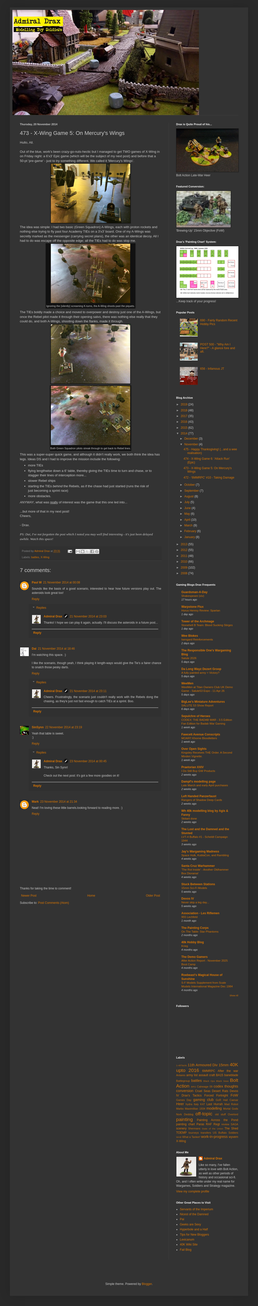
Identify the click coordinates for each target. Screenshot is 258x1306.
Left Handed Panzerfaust (198, 796)
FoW (234, 1095)
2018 (184, 410)
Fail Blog (186, 1249)
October (190, 484)
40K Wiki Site (188, 1244)
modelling (214, 1108)
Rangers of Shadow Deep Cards (201, 799)
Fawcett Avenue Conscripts (200, 734)
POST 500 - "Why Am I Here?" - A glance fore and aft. (217, 348)
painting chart (185, 1124)
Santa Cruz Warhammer (198, 866)
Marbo (180, 1108)
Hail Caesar (230, 1099)
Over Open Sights (193, 749)
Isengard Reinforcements (197, 639)
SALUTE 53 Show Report (197, 705)
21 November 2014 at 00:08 (61, 582)
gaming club (203, 1100)
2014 (184, 433)
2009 (184, 567)
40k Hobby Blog (192, 942)
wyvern (233, 1137)
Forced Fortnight (216, 1095)
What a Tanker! (191, 1136)
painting (184, 1119)
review (225, 1124)
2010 (184, 561)
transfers (206, 1132)
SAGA (234, 1124)
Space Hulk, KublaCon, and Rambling (205, 855)
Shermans (194, 1128)
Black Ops (209, 1081)
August (189, 496)
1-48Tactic (181, 1065)
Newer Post (28, 895)
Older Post (153, 895)
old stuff (220, 1114)
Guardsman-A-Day (194, 592)
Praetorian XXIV (192, 767)
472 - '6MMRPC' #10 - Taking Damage (209, 477)
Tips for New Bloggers (194, 1234)
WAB (179, 1137)
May (187, 514)
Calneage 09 (205, 1086)
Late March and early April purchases (204, 785)
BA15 (219, 1075)
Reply (35, 599)
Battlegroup (183, 1080)
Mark (35, 801)
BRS (193, 1086)
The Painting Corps (195, 928)
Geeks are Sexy (190, 1224)
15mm (223, 1065)
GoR (218, 1099)
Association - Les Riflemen (200, 913)
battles (35, 557)
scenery (181, 1128)
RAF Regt (213, 1124)
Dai (34, 648)
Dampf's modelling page (198, 781)
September (192, 490)
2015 (184, 427)
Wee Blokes (189, 636)
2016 (184, 422)
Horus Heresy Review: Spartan (200, 610)
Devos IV (187, 898)
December (191, 438)
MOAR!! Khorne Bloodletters (199, 738)
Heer (180, 1104)
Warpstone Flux (192, 606)
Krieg (184, 945)
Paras (200, 1124)
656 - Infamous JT (212, 368)
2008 (184, 573)
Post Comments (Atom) (53, 903)
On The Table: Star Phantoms (200, 931)
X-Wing (45, 557)
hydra (189, 1104)
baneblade (231, 1075)
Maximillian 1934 (195, 1108)
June (188, 508)
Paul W (37, 582)
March (189, 525)
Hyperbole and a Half (194, 1229)
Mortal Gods (230, 1108)
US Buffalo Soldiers (225, 1132)
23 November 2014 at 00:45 (88, 761)
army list (192, 1075)
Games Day (183, 1099)
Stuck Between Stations (198, 884)
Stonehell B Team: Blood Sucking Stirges (207, 625)
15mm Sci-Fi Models (194, 887)
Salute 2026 (188, 658)
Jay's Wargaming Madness (200, 851)
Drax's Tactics (192, 1095)
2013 (184, 544)
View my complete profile (192, 1191)
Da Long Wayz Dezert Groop (201, 669)
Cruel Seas (202, 1091)
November (191, 444)
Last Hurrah (214, 1104)
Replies (41, 608)
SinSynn (38, 727)
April (187, 519)
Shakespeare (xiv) (192, 595)
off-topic (203, 1113)
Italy (196, 1104)
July (187, 502)
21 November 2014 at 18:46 (56, 648)
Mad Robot (231, 1104)
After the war (228, 1071)
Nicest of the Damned (194, 1214)
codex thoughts (226, 1086)
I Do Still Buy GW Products (198, 770)
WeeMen (187, 683)
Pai (182, 1219)
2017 (184, 416)
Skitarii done (189, 818)
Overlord (233, 1114)
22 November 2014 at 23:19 (63, 727)
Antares (180, 1075)
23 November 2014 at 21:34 (58, 801)
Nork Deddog (184, 1114)
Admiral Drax (53, 616)
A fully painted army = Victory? (200, 672)
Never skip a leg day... (195, 902)
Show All (233, 995)
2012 (184, 550)
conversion (185, 1091)
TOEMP (181, 1132)
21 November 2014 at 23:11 (88, 691)
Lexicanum (187, 1239)
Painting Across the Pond (217, 1120)
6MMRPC (208, 1071)
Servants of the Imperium (196, 1209)
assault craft (207, 1075)
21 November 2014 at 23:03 (88, 616)
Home (91, 895)
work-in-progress (214, 1137)
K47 (202, 1104)
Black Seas (222, 1081)
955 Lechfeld (189, 916)
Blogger (147, 1284)
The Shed (231, 1128)
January (190, 537)
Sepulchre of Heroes (195, 716)
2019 (184, 404)
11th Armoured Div (203, 1065)
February (190, 531)
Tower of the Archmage (197, 621)
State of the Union (212, 1128)
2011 (184, 556)
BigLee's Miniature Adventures (203, 701)
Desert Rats (220, 1091)
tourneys (194, 1132)
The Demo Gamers (194, 957)
